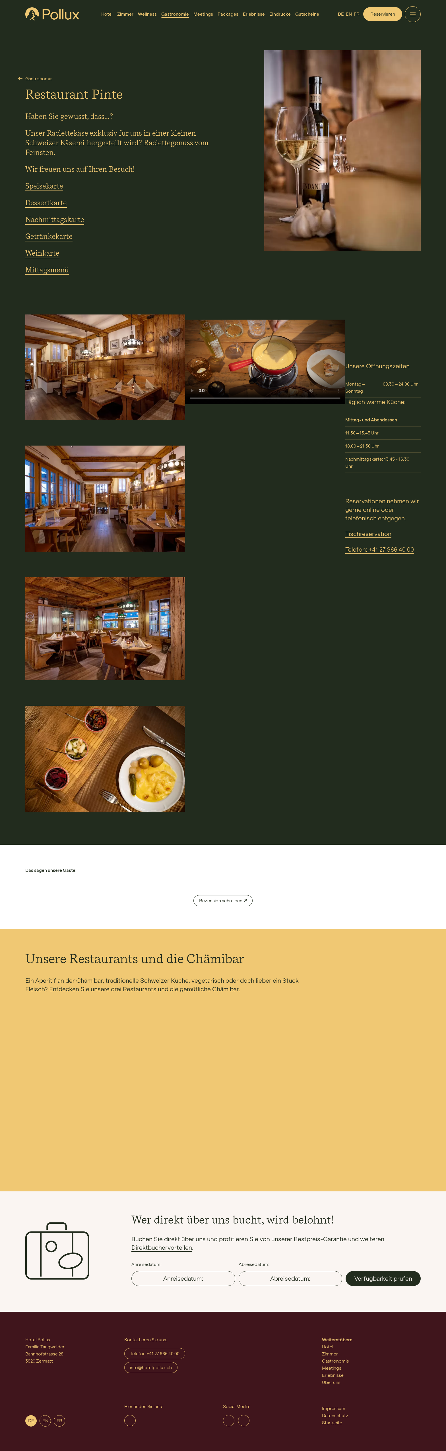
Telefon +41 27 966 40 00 (154, 1353)
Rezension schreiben (220, 900)
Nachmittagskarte (54, 220)
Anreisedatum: (146, 1264)
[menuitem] (107, 14)
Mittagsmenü (47, 270)
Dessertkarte (46, 203)
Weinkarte (42, 253)
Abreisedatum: (254, 1264)
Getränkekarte (49, 237)
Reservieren (382, 14)
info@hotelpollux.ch (151, 1367)
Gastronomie (38, 78)
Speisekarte (44, 186)
